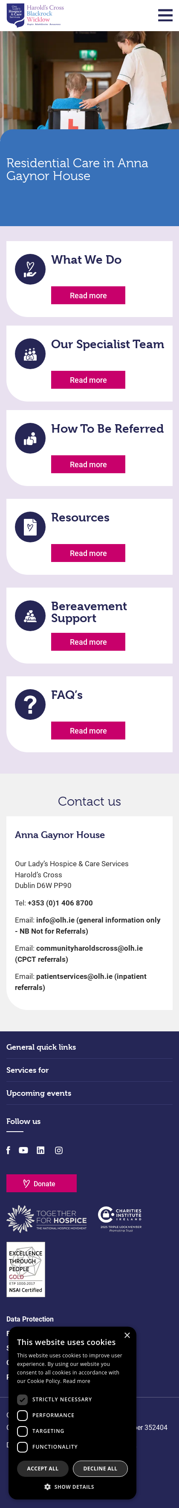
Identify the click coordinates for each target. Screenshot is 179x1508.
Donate (44, 1184)
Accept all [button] (43, 1468)
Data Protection (30, 1319)
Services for (27, 1069)
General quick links (41, 1046)
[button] (72, 1486)
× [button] (127, 1336)
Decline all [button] (101, 1468)
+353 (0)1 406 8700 (60, 903)
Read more (88, 295)
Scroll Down (89, 202)
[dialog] (72, 1413)
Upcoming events (38, 1093)
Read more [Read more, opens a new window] (76, 1381)
